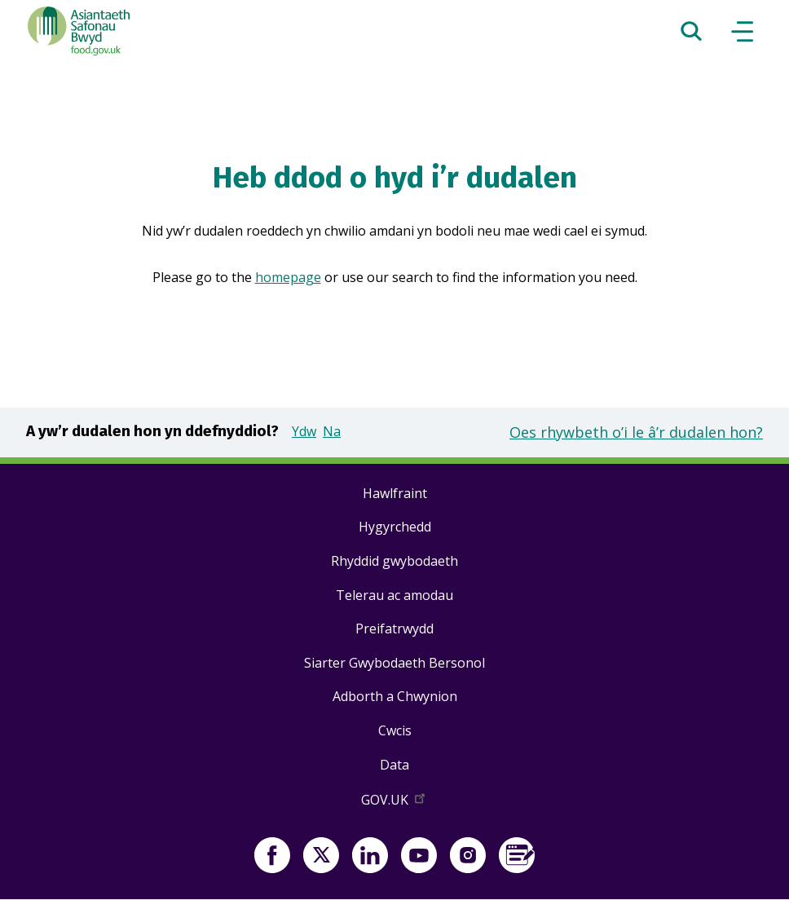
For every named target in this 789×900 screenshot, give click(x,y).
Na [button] (332, 431)
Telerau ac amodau (394, 595)
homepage (288, 277)
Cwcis (395, 730)
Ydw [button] (304, 431)
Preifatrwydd (394, 629)
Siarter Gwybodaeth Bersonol (394, 663)
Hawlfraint (395, 493)
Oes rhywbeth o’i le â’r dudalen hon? (636, 432)
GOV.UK (394, 803)
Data (394, 765)
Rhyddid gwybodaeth (394, 561)
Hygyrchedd (395, 527)
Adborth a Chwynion (395, 696)
